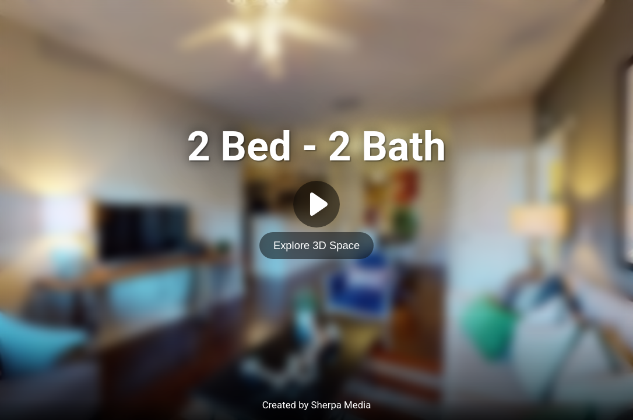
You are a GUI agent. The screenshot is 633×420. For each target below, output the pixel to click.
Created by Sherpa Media (316, 405)
